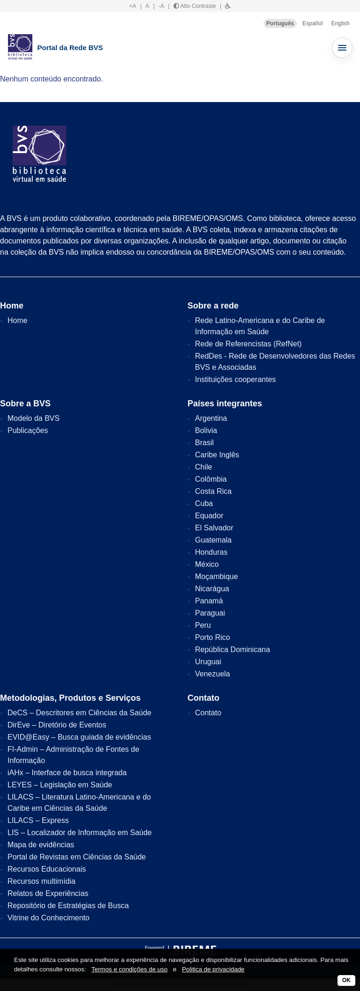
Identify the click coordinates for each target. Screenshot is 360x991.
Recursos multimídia (41, 881)
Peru (203, 625)
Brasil (204, 443)
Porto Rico (212, 637)
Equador (209, 516)
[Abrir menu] (342, 47)
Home (18, 320)
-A (161, 6)
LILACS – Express (38, 820)
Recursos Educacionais (47, 869)
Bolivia (206, 430)
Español (312, 23)
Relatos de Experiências (48, 893)
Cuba (204, 503)
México (207, 564)
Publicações (28, 430)
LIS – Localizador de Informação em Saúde (80, 833)
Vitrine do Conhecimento (49, 918)
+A (132, 6)
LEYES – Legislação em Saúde (60, 785)
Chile (203, 467)
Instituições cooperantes (235, 379)
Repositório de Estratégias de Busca (68, 906)
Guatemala (213, 540)
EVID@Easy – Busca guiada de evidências (79, 737)
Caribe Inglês (217, 455)
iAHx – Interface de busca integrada (67, 773)
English (340, 23)
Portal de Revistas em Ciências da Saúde (77, 857)
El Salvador (214, 528)
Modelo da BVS (34, 418)
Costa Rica (213, 491)
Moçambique (216, 576)
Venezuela (212, 674)
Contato (208, 713)
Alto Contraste (194, 6)
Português (280, 23)
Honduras (211, 552)
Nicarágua (212, 589)
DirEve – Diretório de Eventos (57, 725)
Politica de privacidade (213, 969)
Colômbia (211, 479)
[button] (228, 6)
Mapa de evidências (41, 845)
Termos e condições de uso (129, 969)
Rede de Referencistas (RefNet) (248, 344)
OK (346, 980)
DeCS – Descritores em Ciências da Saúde (79, 713)
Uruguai (208, 662)
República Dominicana (232, 649)
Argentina (211, 418)
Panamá (209, 601)
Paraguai (210, 613)
